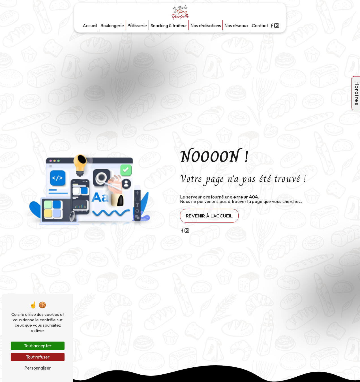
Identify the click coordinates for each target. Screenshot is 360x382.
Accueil (90, 25)
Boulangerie (112, 25)
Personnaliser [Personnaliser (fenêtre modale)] (37, 368)
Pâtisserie (137, 25)
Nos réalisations (205, 25)
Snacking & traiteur (169, 25)
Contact (260, 25)
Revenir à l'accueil (209, 216)
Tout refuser (38, 357)
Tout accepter (38, 345)
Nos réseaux (236, 25)
